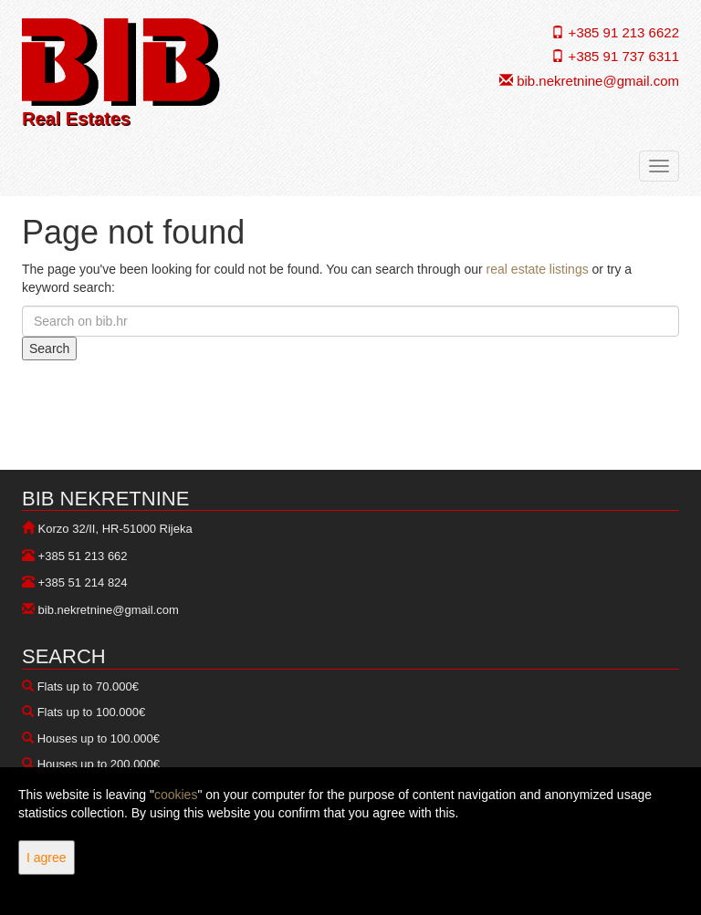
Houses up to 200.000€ (98, 764)
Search (49, 348)
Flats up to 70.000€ (88, 686)
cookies (175, 794)
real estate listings (538, 269)
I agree (46, 857)
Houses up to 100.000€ (98, 738)
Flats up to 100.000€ (91, 712)
